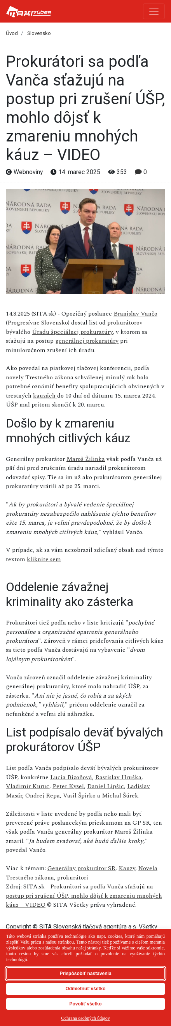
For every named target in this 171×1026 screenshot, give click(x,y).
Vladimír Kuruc (27, 786)
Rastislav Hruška (118, 777)
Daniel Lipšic (105, 786)
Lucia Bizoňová (71, 777)
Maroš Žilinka (85, 459)
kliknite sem (44, 559)
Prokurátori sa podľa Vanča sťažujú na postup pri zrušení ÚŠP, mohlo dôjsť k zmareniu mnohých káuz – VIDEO (84, 895)
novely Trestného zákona (39, 377)
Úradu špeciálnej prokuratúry (72, 332)
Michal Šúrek (120, 795)
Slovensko (39, 33)
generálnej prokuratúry (87, 340)
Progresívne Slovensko (37, 322)
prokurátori (72, 877)
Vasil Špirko (79, 795)
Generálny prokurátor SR (81, 868)
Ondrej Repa (42, 795)
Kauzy (127, 868)
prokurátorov (125, 322)
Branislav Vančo (135, 313)
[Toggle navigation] (154, 11)
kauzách (45, 395)
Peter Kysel (68, 786)
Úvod (12, 33)
